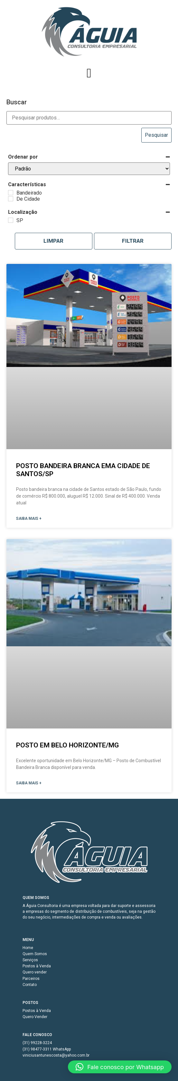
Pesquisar (156, 135)
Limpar (53, 241)
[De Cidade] (10, 198)
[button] (89, 73)
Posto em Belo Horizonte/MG (67, 745)
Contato (30, 984)
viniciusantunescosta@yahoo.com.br (56, 1055)
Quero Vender (35, 1017)
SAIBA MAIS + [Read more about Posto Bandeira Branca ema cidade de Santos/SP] (29, 518)
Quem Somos (35, 954)
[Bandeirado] (10, 192)
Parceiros (31, 978)
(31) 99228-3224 (37, 1043)
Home (28, 948)
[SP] (10, 220)
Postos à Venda (37, 966)
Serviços (30, 960)
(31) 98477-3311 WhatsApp (47, 1049)
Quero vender (35, 972)
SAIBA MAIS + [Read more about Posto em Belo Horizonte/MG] (29, 783)
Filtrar (133, 241)
